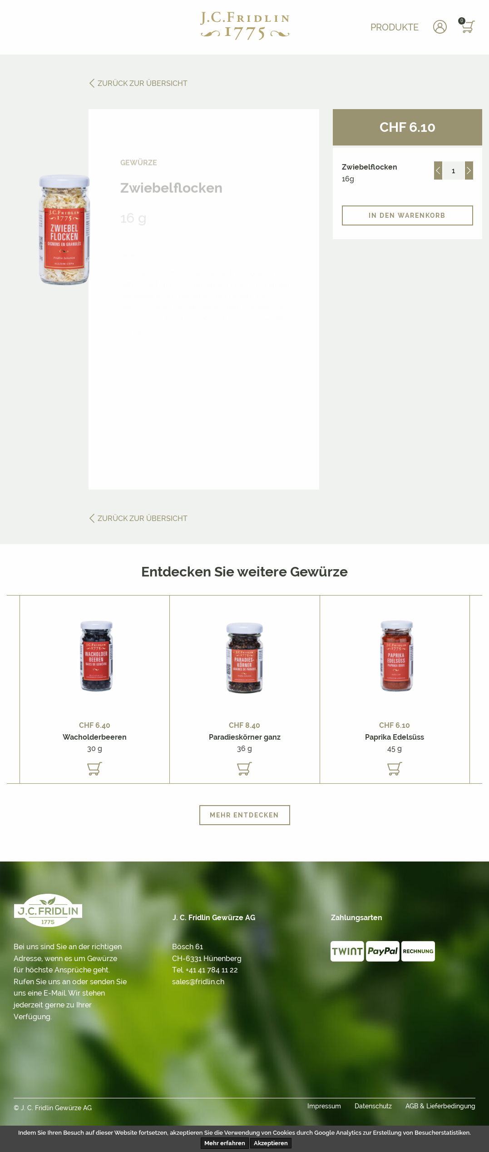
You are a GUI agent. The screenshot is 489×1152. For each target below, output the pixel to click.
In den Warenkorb (407, 215)
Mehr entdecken (244, 815)
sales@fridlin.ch (198, 981)
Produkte (394, 27)
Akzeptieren (271, 1143)
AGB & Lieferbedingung (440, 1106)
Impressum (324, 1106)
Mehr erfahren (224, 1143)
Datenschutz (373, 1106)
